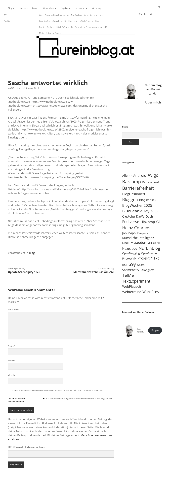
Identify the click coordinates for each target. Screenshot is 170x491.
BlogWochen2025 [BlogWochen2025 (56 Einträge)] (137, 194)
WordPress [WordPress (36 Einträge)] (151, 281)
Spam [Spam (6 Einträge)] (141, 254)
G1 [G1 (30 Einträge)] (158, 211)
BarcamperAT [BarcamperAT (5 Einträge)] (150, 171)
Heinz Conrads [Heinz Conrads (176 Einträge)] (136, 217)
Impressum (80, 8)
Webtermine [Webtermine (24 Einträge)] (131, 281)
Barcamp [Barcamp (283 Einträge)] (131, 171)
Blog (10, 8)
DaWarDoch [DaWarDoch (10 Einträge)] (144, 206)
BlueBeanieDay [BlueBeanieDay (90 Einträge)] (135, 200)
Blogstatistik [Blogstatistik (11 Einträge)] (147, 189)
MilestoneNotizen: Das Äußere (93, 261)
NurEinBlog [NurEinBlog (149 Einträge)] (149, 237)
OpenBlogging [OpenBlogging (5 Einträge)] (131, 243)
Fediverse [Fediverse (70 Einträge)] (130, 211)
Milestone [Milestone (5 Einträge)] (153, 232)
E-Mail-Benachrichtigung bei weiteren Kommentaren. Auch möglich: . (60, 389)
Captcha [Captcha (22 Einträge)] (128, 205)
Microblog (96, 8)
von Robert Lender (153, 78)
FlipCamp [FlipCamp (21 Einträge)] (147, 211)
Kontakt (35, 8)
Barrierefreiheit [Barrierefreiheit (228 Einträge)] (138, 177)
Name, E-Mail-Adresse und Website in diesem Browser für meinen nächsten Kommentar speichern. (58, 379)
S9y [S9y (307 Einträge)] (132, 253)
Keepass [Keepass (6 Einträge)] (142, 222)
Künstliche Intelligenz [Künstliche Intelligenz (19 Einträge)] (138, 227)
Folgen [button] (155, 319)
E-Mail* (11, 349)
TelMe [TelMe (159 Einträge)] (128, 264)
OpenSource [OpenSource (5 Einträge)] (149, 243)
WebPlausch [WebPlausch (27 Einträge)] (131, 275)
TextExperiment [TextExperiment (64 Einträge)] (136, 270)
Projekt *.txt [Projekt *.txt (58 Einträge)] (148, 247)
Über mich (23, 8)
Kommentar (13, 298)
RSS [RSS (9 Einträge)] (124, 254)
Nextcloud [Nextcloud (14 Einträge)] (129, 238)
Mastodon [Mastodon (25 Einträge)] (138, 232)
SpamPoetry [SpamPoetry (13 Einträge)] (130, 259)
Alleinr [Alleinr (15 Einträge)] (127, 165)
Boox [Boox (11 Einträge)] (154, 201)
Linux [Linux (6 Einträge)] (125, 232)
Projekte (64, 8)
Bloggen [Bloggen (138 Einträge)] (130, 189)
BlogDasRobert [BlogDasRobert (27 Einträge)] (133, 183)
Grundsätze (48, 8)
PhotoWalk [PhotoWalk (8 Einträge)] (129, 248)
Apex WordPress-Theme (74, 487)
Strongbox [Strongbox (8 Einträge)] (147, 259)
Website (11, 364)
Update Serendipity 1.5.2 (24, 261)
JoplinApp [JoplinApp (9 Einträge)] (129, 222)
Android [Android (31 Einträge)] (139, 165)
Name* (11, 335)
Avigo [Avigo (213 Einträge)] (153, 164)
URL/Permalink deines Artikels (26, 436)
